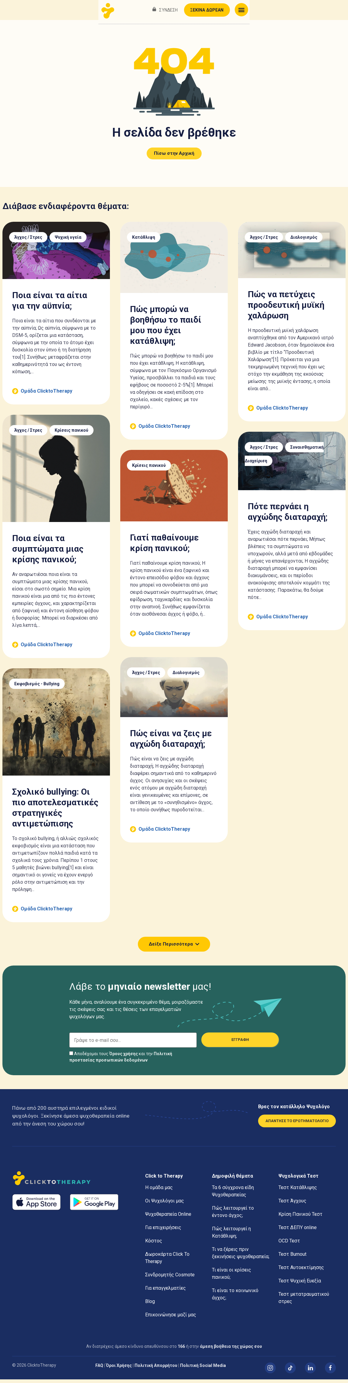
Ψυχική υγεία (68, 240)
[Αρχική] (74, 1183)
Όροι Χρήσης (119, 1369)
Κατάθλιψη (143, 240)
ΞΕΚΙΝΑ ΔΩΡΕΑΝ (304, 10)
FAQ (99, 1369)
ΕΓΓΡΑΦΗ (240, 1043)
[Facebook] (330, 1371)
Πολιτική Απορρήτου (156, 1369)
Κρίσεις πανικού (71, 433)
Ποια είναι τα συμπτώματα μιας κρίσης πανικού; (48, 552)
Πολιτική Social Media (203, 1369)
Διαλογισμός (303, 240)
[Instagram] (270, 1371)
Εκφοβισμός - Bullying (37, 687)
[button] (338, 9)
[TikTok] (290, 1371)
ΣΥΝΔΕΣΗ (266, 10)
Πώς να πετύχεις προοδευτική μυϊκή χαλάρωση (286, 308)
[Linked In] (310, 1371)
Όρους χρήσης (123, 1057)
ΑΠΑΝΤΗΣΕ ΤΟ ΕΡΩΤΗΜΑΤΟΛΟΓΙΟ (297, 1124)
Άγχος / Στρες (28, 240)
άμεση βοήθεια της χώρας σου (231, 1350)
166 (181, 1350)
